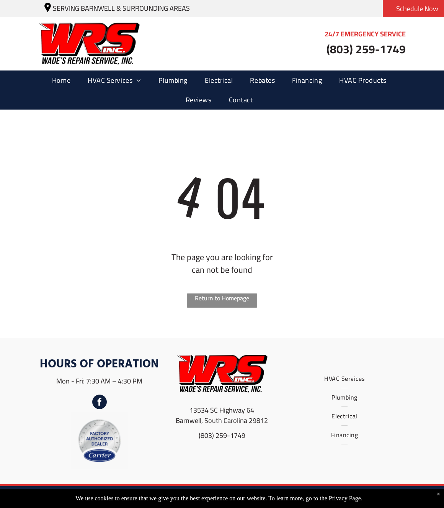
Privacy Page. (345, 498)
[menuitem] (64, 80)
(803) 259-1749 (222, 435)
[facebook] (99, 403)
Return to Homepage (222, 298)
